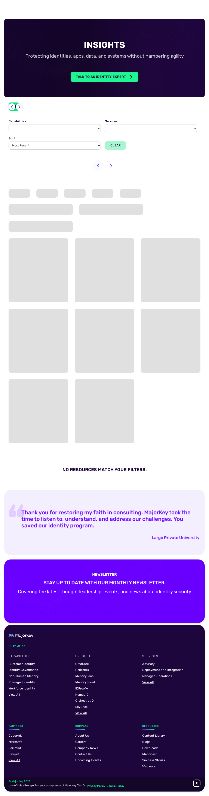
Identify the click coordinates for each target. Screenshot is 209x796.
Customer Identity (22, 664)
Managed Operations (157, 676)
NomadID (82, 695)
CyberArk (15, 736)
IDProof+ (81, 688)
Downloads (150, 748)
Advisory (148, 664)
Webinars (148, 766)
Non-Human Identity (24, 676)
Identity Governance (23, 670)
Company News (86, 748)
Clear (115, 145)
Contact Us (83, 754)
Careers (80, 742)
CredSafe (82, 664)
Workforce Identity (22, 688)
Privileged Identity (22, 682)
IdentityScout (85, 682)
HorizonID (82, 670)
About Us (82, 736)
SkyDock (81, 707)
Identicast (149, 754)
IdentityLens (84, 676)
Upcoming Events (88, 760)
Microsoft (15, 742)
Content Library (153, 736)
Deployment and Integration (162, 670)
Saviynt (14, 754)
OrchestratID (84, 701)
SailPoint (15, 748)
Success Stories (153, 760)
